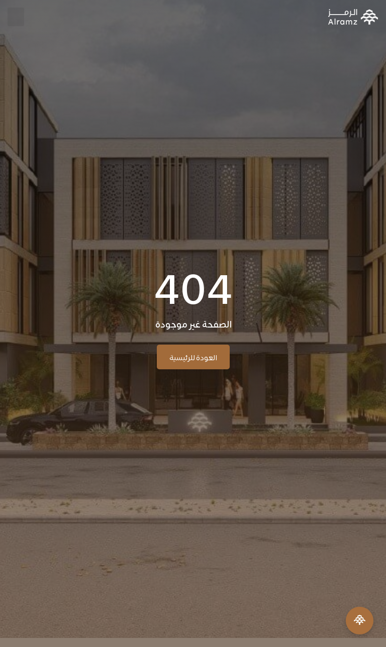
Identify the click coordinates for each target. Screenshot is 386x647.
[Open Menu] (359, 620)
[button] (16, 17)
